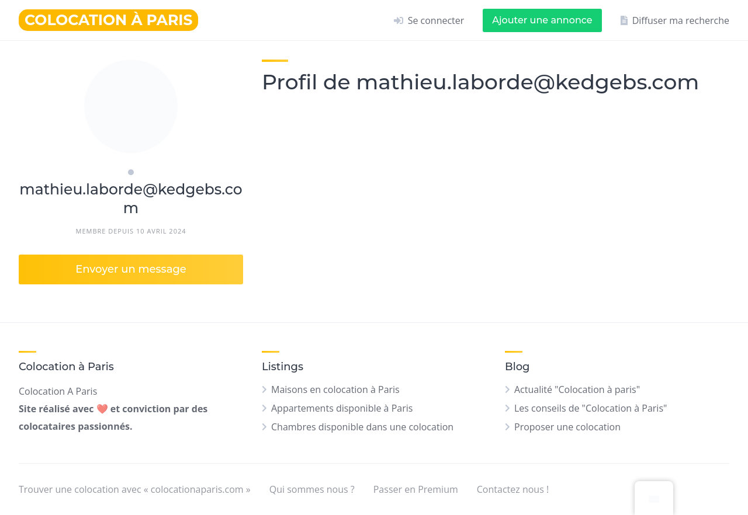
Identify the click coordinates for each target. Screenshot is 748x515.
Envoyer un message (130, 269)
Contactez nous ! (513, 489)
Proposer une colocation (567, 426)
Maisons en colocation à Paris (335, 389)
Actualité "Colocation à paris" (577, 389)
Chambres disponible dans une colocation (362, 426)
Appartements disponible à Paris (342, 408)
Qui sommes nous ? (312, 489)
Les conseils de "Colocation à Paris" (590, 408)
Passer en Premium (415, 489)
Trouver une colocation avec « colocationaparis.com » (135, 489)
